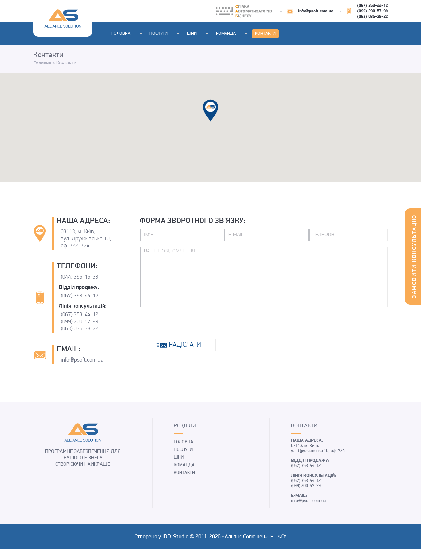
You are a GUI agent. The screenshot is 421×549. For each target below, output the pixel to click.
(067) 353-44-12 (372, 6)
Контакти (265, 33)
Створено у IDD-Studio (162, 537)
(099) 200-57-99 (372, 11)
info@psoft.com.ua (315, 11)
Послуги (158, 33)
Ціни (192, 33)
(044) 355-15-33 (79, 277)
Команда (226, 33)
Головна (120, 33)
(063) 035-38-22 (372, 16)
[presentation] (188, 323)
